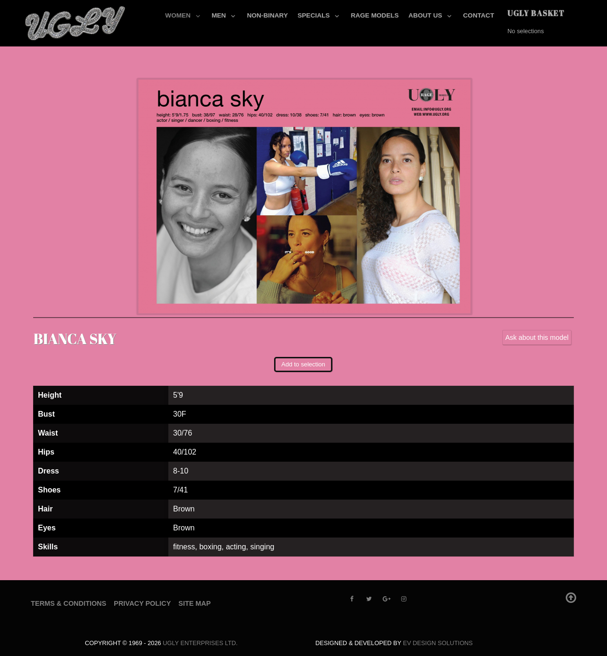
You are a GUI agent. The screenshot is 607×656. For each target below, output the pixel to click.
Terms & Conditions (68, 603)
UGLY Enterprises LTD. (200, 643)
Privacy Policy (142, 603)
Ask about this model (537, 337)
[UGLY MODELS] (76, 21)
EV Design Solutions (438, 643)
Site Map (194, 603)
